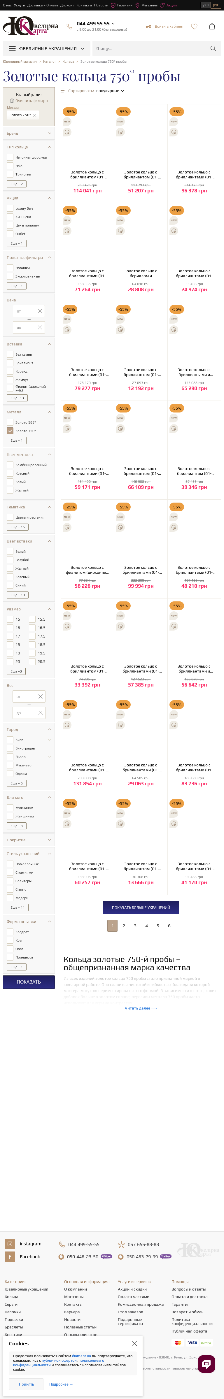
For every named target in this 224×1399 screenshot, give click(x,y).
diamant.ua (82, 1356)
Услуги (19, 5)
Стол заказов (130, 1312)
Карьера (72, 1312)
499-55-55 (83, 1244)
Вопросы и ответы (189, 1289)
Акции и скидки (132, 1289)
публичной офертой (59, 1360)
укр (206, 5)
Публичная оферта (189, 1331)
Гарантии (121, 5)
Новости (101, 5)
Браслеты (14, 1327)
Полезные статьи (80, 1327)
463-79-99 (142, 1256)
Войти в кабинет (165, 26)
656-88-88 (143, 1244)
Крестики (13, 1335)
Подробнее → (61, 1384)
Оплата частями (133, 1297)
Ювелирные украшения (26, 1289)
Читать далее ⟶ (141, 1008)
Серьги (11, 1304)
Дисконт (67, 5)
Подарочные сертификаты (130, 1321)
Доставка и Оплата (42, 5)
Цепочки (13, 1312)
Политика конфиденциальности (192, 1321)
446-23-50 (82, 1256)
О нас (7, 5)
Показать (29, 982)
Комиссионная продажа (141, 1304)
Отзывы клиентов (80, 1335)
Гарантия (181, 1304)
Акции (168, 5)
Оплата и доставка (190, 1297)
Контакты (84, 5)
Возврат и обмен (188, 1312)
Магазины (146, 5)
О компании (75, 1289)
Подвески (14, 1319)
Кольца (11, 1297)
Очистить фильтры (31, 101)
